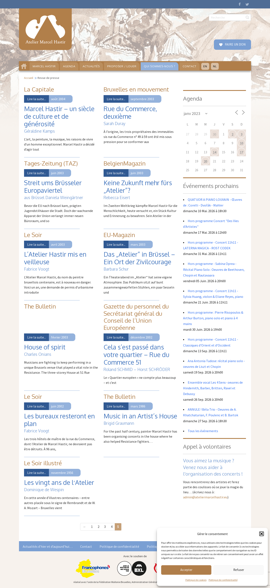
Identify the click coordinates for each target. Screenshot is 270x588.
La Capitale (39, 89)
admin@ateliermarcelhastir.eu (205, 497)
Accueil (28, 78)
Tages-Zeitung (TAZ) (51, 163)
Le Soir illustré (43, 463)
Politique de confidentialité (223, 579)
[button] (261, 534)
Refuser (238, 570)
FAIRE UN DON (235, 44)
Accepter (186, 570)
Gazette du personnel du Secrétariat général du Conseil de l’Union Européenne (136, 316)
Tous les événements (203, 431)
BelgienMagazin (125, 163)
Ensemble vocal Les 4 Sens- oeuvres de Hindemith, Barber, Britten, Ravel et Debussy (213, 388)
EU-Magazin (119, 235)
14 (214, 152)
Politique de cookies (196, 579)
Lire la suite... (36, 99)
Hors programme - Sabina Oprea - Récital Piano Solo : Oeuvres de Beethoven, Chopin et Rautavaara (213, 269)
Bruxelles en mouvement (136, 89)
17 (241, 152)
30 (214, 134)
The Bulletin (40, 306)
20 (205, 161)
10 (241, 143)
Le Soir (33, 235)
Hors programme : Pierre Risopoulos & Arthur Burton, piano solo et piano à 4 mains (213, 318)
